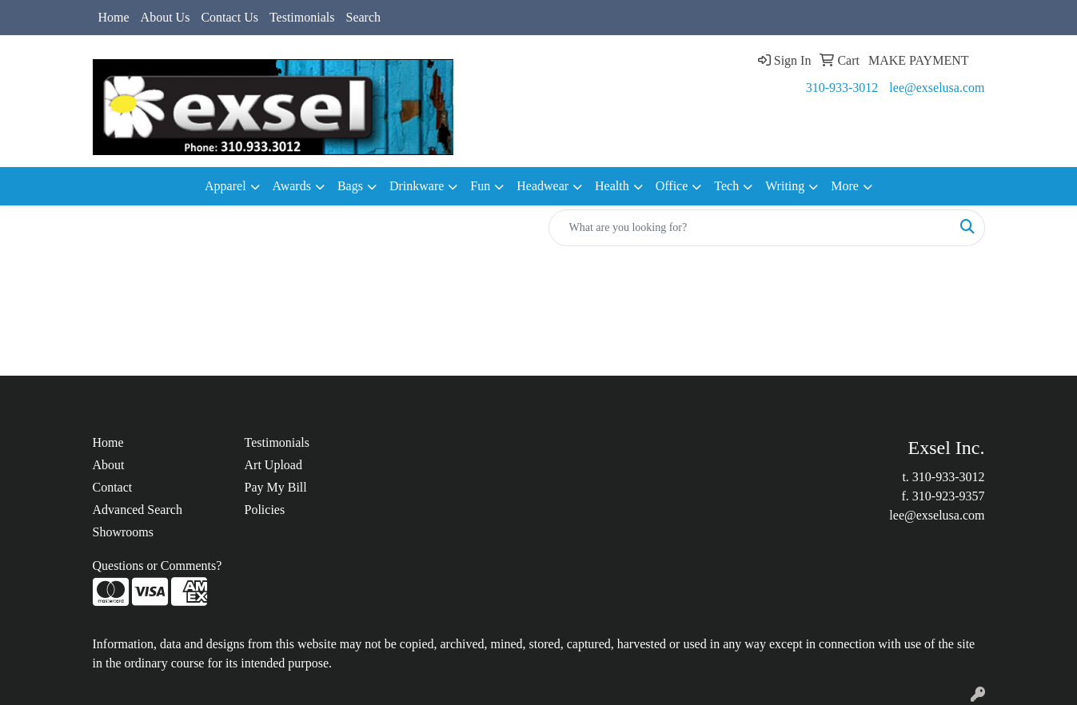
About (109, 465)
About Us (165, 17)
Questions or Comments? (157, 565)
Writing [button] (784, 186)
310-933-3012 (842, 87)
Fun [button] (480, 186)
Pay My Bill (276, 487)
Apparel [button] (225, 186)
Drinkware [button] (416, 186)
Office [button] (672, 186)
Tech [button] (726, 186)
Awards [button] (292, 186)
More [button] (845, 186)
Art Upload (273, 465)
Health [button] (612, 186)
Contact (113, 487)
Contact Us (229, 17)
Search (363, 17)
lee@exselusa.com (936, 87)
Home (114, 17)
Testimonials (302, 17)
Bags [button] (350, 186)
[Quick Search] (749, 227)
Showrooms (123, 532)
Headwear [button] (542, 186)
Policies (265, 509)
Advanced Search (137, 509)
